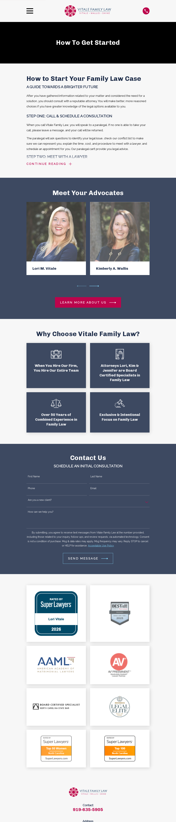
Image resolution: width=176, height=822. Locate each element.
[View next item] (94, 286)
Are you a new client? (40, 500)
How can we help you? (40, 511)
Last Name (96, 476)
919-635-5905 (88, 809)
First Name (34, 476)
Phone (31, 488)
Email (93, 488)
